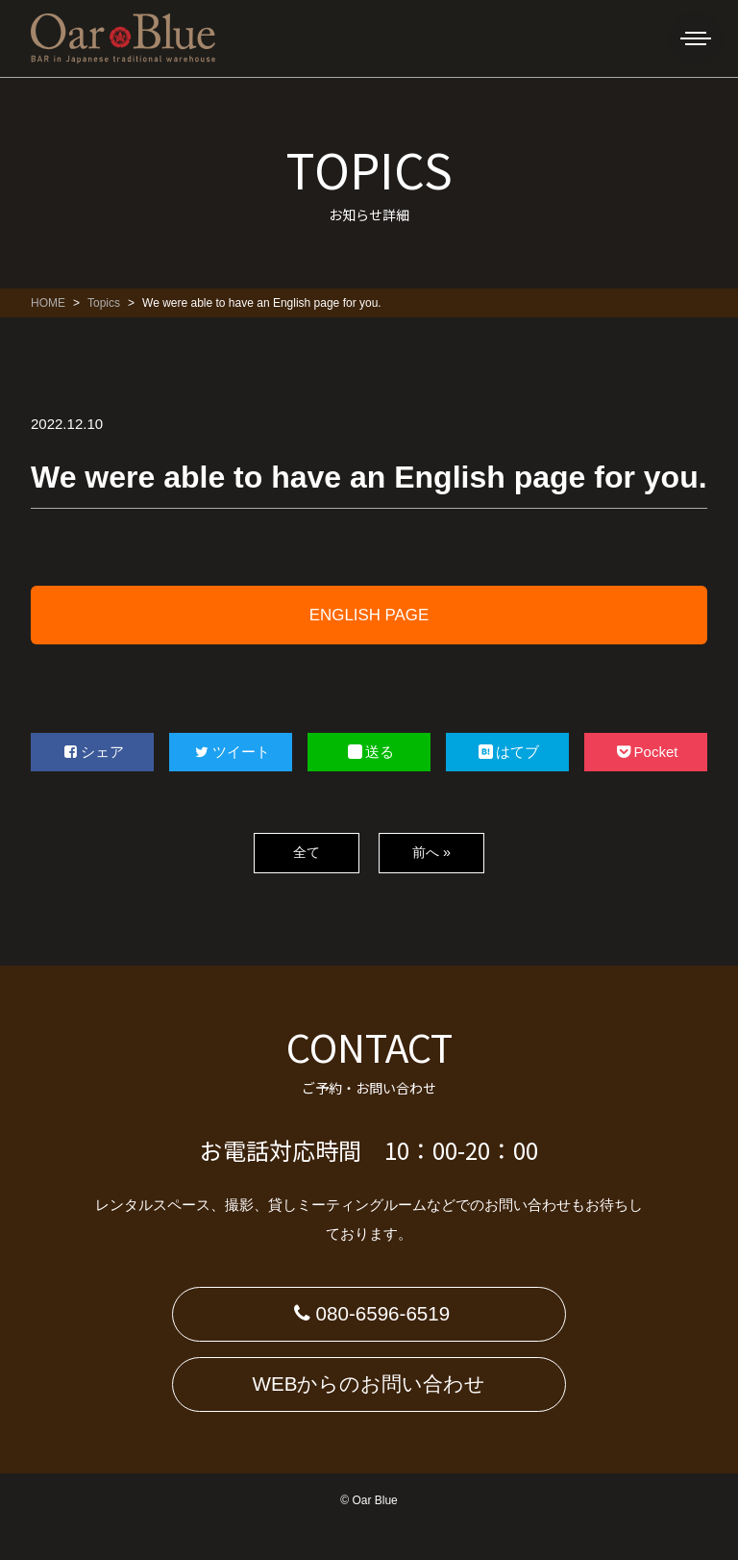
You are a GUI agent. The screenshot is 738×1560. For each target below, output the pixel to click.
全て (306, 852)
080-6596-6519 (369, 1322)
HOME (48, 303)
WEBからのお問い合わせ (369, 1409)
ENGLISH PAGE (369, 615)
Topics (103, 303)
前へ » (431, 852)
